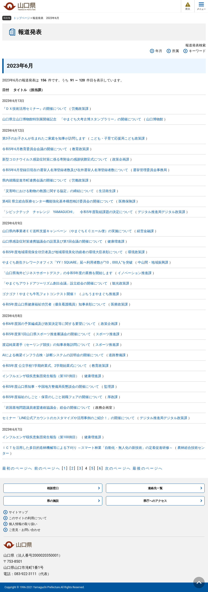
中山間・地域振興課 (153, 262)
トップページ (22, 18)
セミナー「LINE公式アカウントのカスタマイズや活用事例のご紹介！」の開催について (68, 418)
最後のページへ (148, 468)
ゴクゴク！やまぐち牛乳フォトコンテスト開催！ (39, 294)
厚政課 (113, 397)
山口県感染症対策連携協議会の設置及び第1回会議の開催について (52, 241)
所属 (175, 51)
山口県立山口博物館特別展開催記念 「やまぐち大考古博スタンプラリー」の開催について (71, 119)
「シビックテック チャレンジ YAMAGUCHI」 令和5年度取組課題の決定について (67, 212)
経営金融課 (145, 231)
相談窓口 (53, 488)
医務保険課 (127, 201)
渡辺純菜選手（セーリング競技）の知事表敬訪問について (46, 345)
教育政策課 (80, 149)
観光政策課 (120, 283)
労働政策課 (80, 109)
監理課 (109, 387)
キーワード (197, 51)
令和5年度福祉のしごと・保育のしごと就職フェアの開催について (52, 397)
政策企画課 (120, 159)
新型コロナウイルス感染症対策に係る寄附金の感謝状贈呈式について (54, 159)
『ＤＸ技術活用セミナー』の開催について (34, 109)
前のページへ (47, 468)
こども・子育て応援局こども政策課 (118, 138)
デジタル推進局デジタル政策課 (161, 212)
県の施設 (53, 501)
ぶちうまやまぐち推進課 (100, 294)
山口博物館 (154, 119)
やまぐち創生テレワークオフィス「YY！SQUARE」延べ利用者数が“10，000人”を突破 (67, 262)
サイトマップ (18, 512)
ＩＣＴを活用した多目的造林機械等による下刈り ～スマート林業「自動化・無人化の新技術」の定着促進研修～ (87, 448)
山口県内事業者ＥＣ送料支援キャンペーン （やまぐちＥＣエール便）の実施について (67, 231)
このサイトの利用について (28, 518)
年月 (158, 51)
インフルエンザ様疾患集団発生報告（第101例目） (40, 376)
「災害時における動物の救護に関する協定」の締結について (48, 191)
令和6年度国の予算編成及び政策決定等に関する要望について (49, 324)
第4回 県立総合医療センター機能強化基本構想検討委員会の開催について (57, 201)
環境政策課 (136, 252)
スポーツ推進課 (107, 334)
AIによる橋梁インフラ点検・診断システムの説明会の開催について (53, 355)
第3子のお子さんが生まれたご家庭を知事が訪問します (43, 138)
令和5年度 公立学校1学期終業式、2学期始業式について (44, 366)
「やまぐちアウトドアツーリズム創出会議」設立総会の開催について (54, 283)
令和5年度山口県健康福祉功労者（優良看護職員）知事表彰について (54, 304)
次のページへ (118, 468)
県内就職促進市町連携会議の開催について (34, 180)
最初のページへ (17, 468)
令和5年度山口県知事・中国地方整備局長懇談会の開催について (50, 387)
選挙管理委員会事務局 (150, 170)
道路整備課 (117, 355)
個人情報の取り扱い (23, 524)
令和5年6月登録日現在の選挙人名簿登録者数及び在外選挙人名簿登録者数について (65, 170)
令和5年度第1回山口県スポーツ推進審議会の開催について (46, 334)
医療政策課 (119, 304)
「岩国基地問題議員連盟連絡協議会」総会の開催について (46, 408)
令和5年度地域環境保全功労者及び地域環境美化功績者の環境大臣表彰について (62, 252)
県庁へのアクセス (155, 501)
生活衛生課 (107, 191)
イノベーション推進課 (135, 273)
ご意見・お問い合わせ (24, 530)
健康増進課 (116, 241)
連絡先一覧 (155, 488)
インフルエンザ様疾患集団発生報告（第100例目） (40, 437)
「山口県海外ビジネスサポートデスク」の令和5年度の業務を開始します (57, 273)
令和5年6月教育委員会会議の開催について (34, 149)
